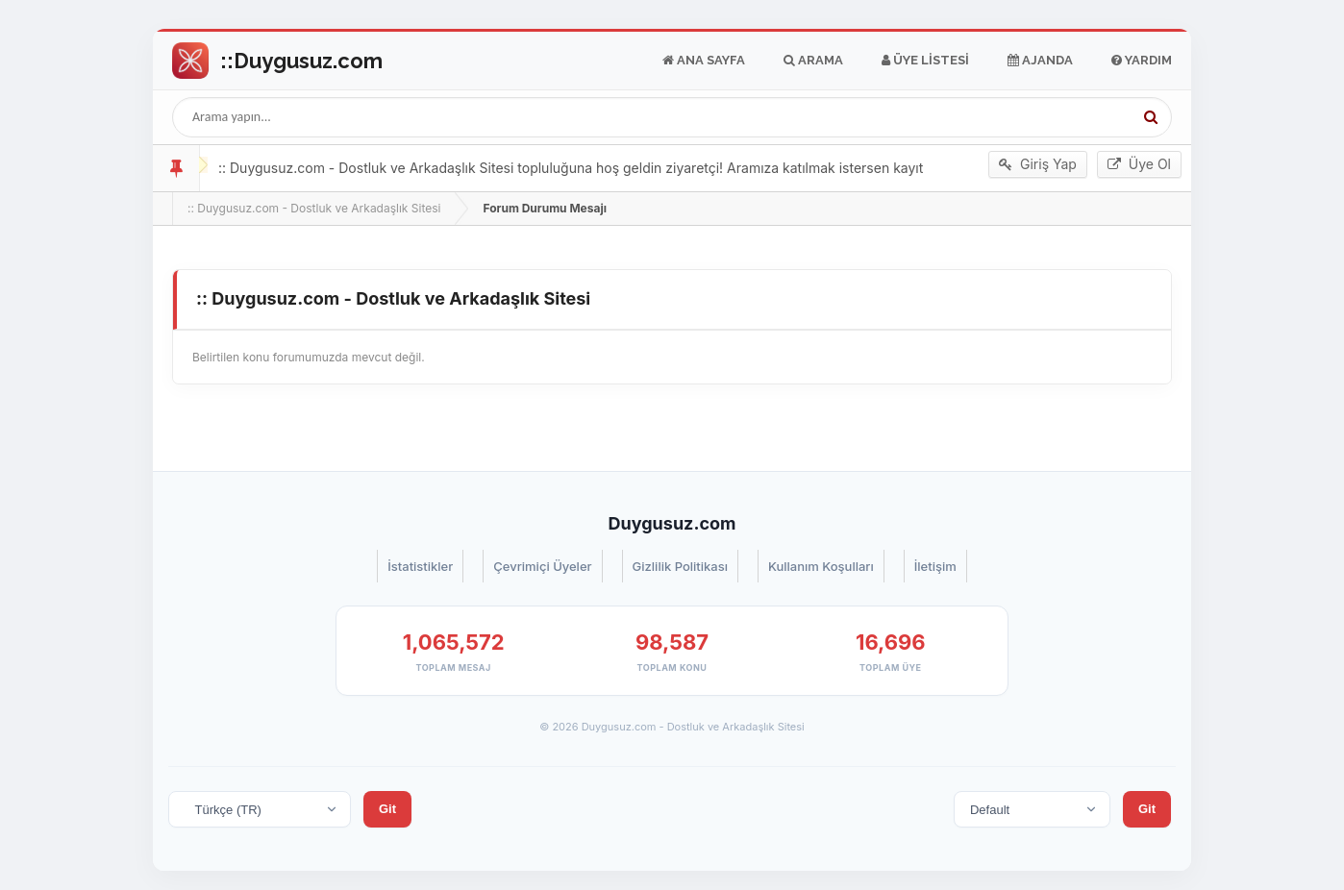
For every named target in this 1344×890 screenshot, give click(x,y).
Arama (813, 60)
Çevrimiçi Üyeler (542, 566)
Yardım (1141, 60)
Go (277, 60)
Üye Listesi (925, 60)
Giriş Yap (1038, 164)
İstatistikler (420, 566)
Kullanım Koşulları (821, 566)
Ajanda (1040, 60)
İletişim (935, 566)
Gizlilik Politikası (680, 566)
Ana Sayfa (703, 60)
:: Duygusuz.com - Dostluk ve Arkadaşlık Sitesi (313, 208)
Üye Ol (1139, 164)
